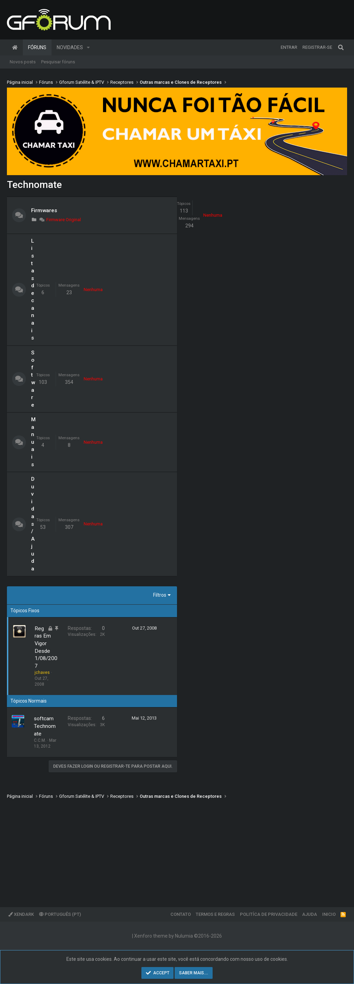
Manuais (33, 441)
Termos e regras (215, 914)
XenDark (21, 914)
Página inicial (15, 47)
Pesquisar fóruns (58, 61)
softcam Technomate (45, 726)
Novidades (70, 47)
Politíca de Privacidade (268, 914)
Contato (180, 914)
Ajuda (309, 914)
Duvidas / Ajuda (33, 524)
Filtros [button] (159, 595)
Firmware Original (59, 219)
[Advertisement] (177, 848)
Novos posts (23, 61)
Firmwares (44, 210)
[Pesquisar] (341, 47)
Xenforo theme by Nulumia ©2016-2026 (178, 936)
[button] (88, 47)
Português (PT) (60, 914)
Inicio (329, 914)
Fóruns (37, 47)
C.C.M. (40, 740)
